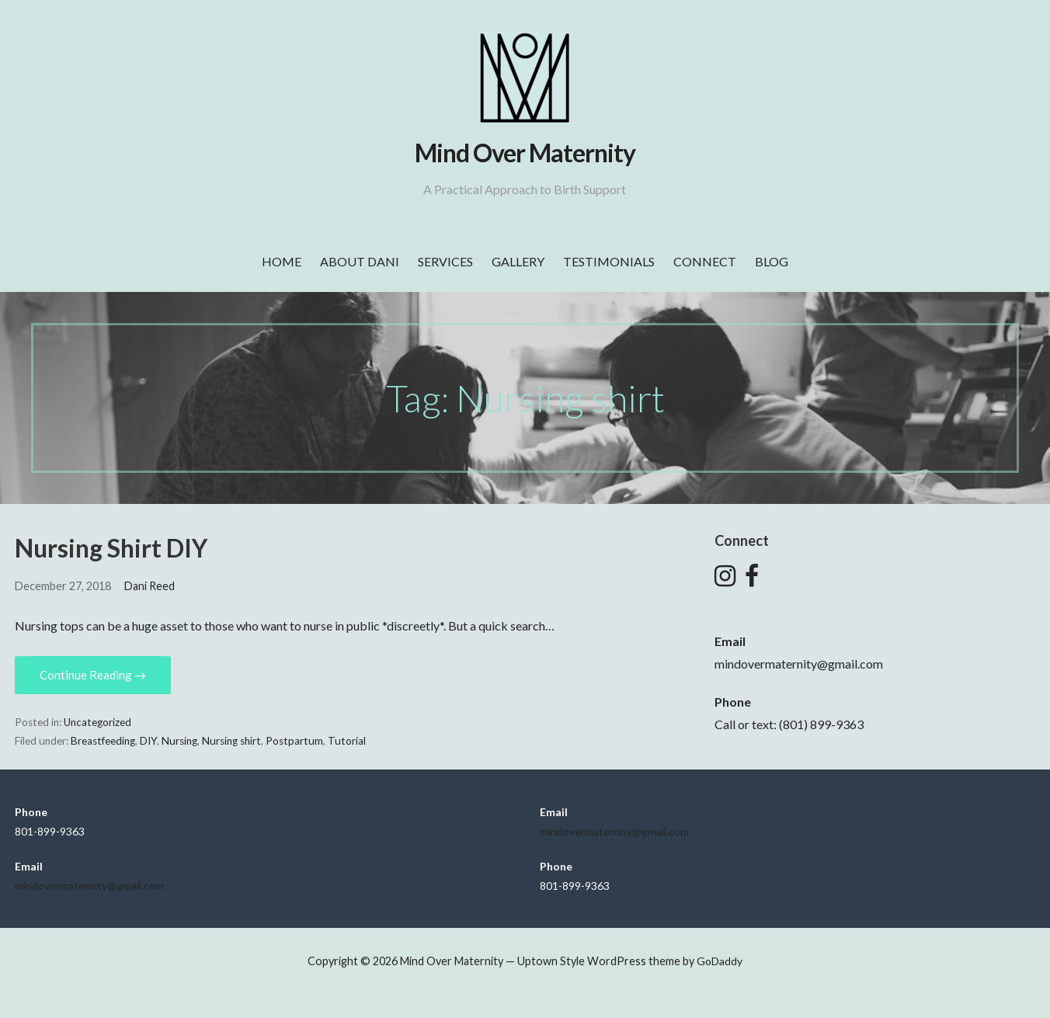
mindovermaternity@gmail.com (798, 663)
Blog (771, 261)
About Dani (359, 261)
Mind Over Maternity (525, 152)
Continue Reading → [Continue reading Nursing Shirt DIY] (93, 675)
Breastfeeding (103, 741)
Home (281, 261)
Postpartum (294, 741)
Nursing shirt (231, 741)
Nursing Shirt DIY (111, 548)
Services (445, 261)
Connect (704, 261)
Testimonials (609, 261)
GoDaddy (719, 961)
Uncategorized (97, 722)
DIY (148, 741)
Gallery (518, 261)
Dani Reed (149, 585)
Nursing (179, 741)
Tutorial (347, 741)
